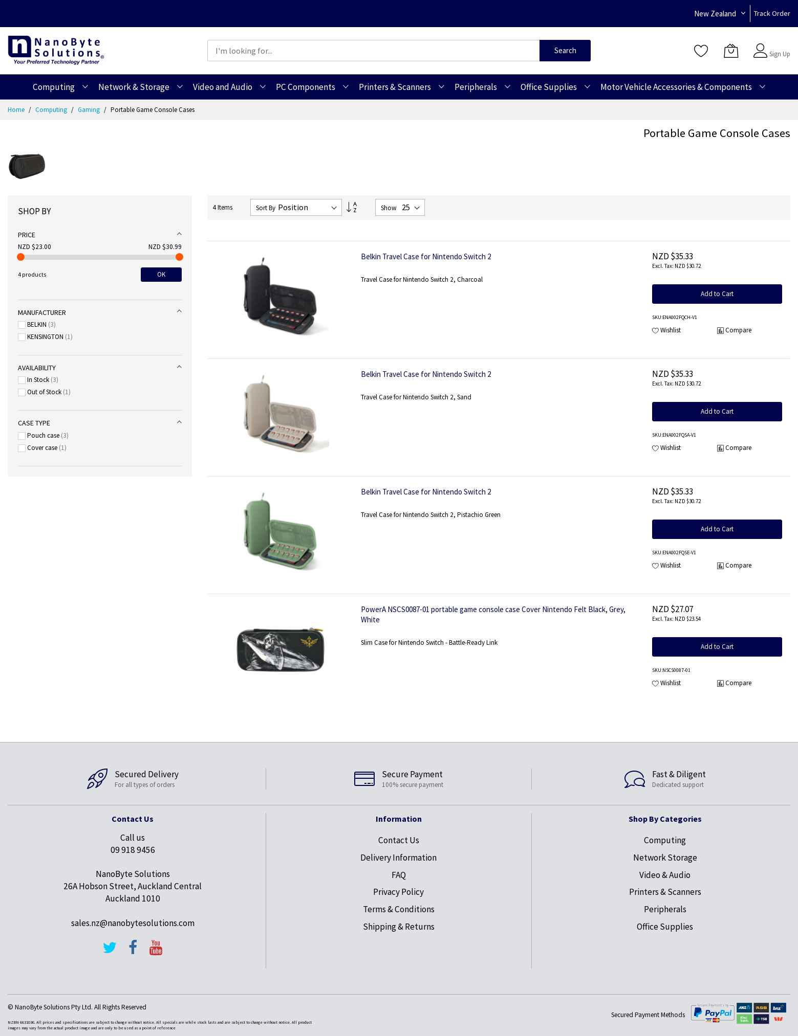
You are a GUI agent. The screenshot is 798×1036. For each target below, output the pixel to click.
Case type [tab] (34, 422)
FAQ (399, 875)
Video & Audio (665, 875)
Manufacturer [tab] (42, 312)
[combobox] (373, 50)
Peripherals (665, 909)
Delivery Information (398, 857)
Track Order (772, 13)
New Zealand (715, 13)
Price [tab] (26, 234)
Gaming (89, 109)
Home (17, 109)
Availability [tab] (37, 367)
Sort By (265, 208)
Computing (52, 109)
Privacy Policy (398, 891)
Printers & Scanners (665, 891)
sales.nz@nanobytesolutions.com (133, 923)
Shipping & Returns (399, 926)
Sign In (778, 45)
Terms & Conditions (399, 909)
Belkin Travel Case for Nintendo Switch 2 (426, 256)
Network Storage (665, 857)
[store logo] (56, 50)
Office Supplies (665, 926)
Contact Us (398, 840)
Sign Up (779, 54)
